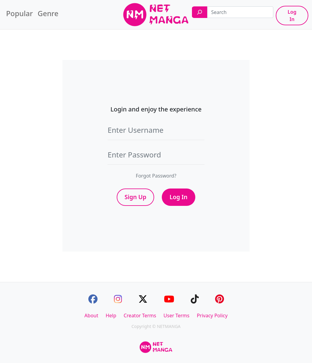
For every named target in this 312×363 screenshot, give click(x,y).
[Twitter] (143, 299)
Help (111, 315)
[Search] (199, 12)
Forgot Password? (156, 175)
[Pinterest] (220, 299)
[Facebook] (93, 299)
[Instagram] (117, 299)
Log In (292, 16)
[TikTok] (194, 299)
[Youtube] (169, 299)
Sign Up (136, 197)
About (91, 315)
